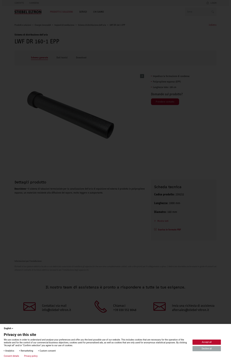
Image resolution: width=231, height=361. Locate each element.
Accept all (207, 342)
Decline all (207, 348)
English (9, 328)
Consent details (11, 356)
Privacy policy (31, 356)
